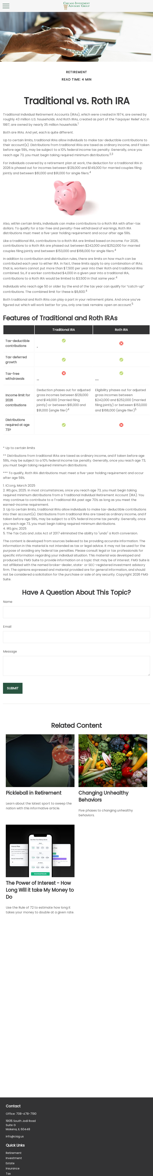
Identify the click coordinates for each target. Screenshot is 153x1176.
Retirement (14, 1153)
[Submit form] (13, 688)
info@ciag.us (15, 1136)
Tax (8, 1174)
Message (10, 651)
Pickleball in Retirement (33, 793)
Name (7, 601)
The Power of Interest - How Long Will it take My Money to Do (40, 890)
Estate (10, 1163)
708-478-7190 (26, 1114)
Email (7, 626)
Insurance (13, 1168)
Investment (14, 1158)
